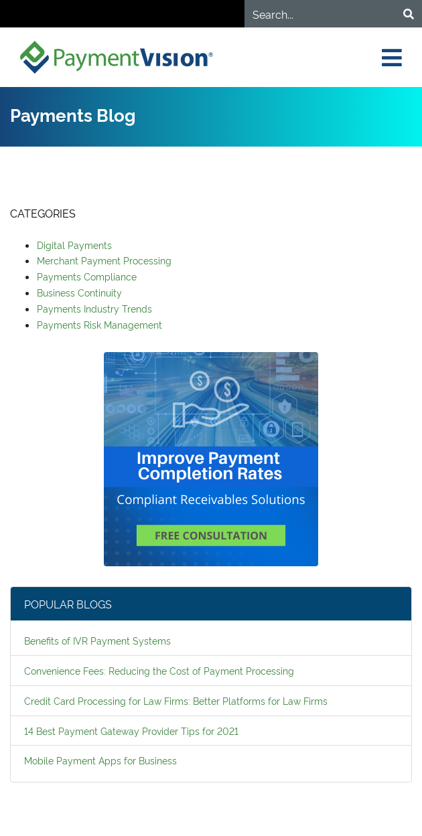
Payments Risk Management (99, 324)
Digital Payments (74, 244)
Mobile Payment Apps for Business (100, 760)
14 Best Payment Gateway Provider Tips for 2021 (131, 730)
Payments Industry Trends (94, 308)
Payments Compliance (87, 276)
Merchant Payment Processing (104, 260)
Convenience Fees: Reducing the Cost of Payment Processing (159, 670)
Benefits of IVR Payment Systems (97, 640)
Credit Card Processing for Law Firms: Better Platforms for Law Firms (176, 700)
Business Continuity (79, 292)
